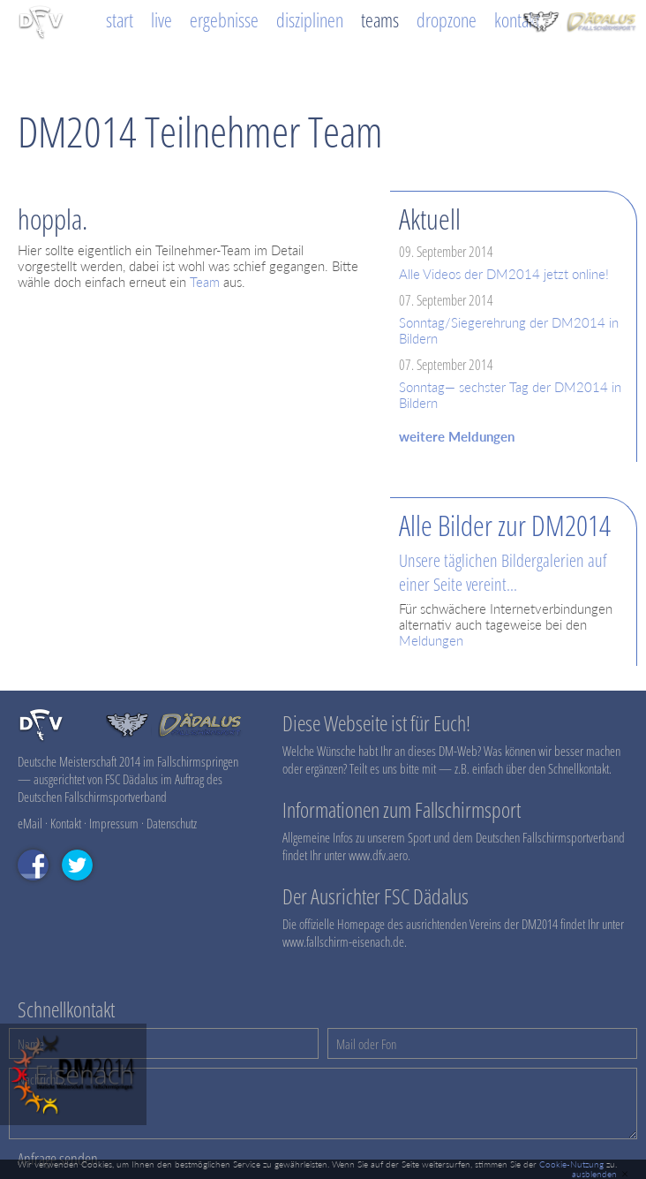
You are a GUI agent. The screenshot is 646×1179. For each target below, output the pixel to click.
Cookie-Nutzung (571, 1164)
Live (161, 20)
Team (205, 282)
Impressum (114, 823)
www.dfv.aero (378, 855)
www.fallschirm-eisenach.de (343, 941)
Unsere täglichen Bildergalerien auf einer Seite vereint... (503, 572)
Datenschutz (171, 823)
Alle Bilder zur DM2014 (505, 525)
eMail (30, 823)
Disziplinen (309, 20)
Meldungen (431, 640)
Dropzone (447, 20)
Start (119, 20)
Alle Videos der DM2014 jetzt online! (504, 274)
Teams (380, 20)
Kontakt (517, 20)
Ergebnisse (224, 20)
